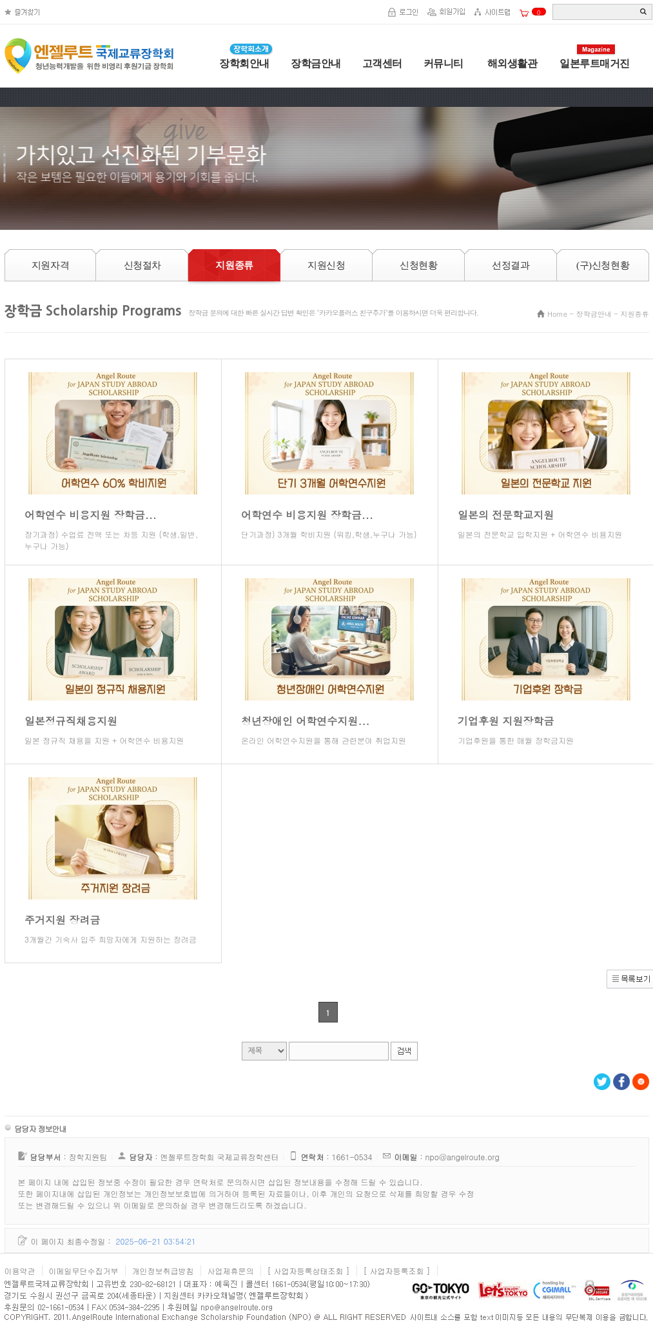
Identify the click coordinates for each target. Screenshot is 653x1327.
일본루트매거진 (595, 63)
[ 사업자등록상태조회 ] (309, 1270)
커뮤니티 (443, 63)
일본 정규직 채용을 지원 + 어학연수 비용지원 (104, 740)
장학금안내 (316, 63)
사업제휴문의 (231, 1270)
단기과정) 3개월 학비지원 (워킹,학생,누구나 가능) (328, 534)
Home (557, 314)
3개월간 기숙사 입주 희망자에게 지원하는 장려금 (110, 939)
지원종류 (635, 314)
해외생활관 (511, 63)
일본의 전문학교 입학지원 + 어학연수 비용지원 (540, 534)
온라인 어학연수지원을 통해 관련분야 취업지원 (323, 740)
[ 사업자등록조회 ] (397, 1270)
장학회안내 (244, 63)
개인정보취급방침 (163, 1270)
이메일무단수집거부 (84, 1270)
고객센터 (382, 63)
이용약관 (20, 1270)
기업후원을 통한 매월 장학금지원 (516, 740)
